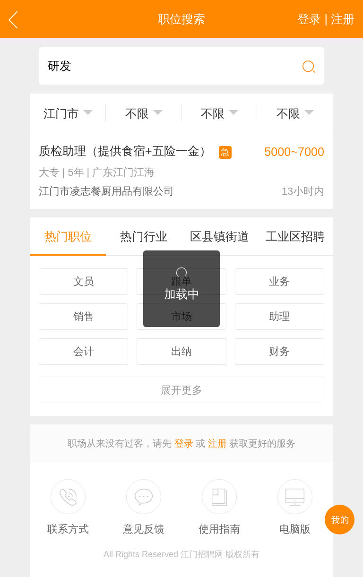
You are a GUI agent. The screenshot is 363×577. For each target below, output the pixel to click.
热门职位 (68, 236)
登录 (183, 443)
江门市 (61, 113)
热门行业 (143, 236)
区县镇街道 (219, 236)
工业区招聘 (295, 236)
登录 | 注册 (325, 19)
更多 (181, 390)
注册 (217, 443)
